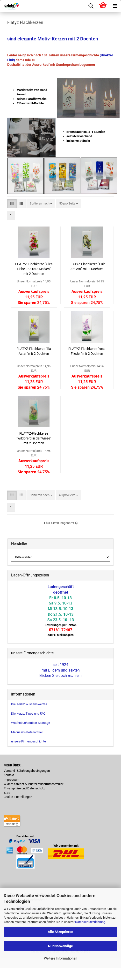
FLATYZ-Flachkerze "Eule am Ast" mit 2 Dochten (87, 266)
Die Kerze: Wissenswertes (29, 704)
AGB (7, 793)
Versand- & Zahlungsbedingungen (27, 770)
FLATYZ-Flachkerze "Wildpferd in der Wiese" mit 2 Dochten (33, 438)
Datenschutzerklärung (90, 922)
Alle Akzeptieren (60, 932)
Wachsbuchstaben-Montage (30, 723)
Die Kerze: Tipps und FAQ (28, 713)
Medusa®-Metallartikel (27, 732)
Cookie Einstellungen (18, 797)
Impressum (11, 779)
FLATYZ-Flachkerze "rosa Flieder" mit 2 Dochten (87, 351)
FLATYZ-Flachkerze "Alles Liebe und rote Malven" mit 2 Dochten (33, 269)
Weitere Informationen (60, 958)
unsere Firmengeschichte (28, 741)
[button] (12, 203)
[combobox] (41, 203)
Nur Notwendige (60, 946)
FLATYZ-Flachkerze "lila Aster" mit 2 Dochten (33, 351)
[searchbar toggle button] (91, 6)
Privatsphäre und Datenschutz (24, 788)
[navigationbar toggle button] (115, 6)
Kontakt (9, 775)
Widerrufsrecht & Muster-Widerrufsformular (33, 784)
